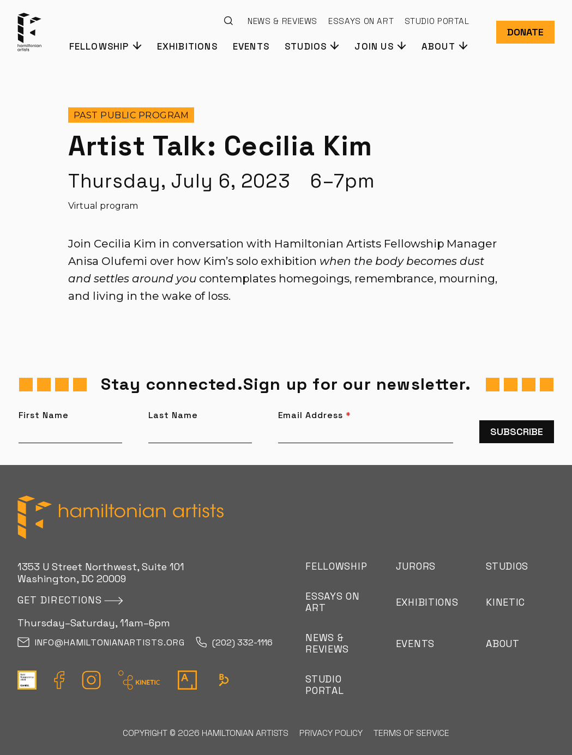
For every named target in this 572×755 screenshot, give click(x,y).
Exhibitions (187, 46)
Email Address (314, 415)
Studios (507, 566)
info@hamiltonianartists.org (101, 643)
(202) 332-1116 (234, 643)
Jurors (416, 566)
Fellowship (336, 566)
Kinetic (505, 602)
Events (251, 46)
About (503, 643)
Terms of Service (411, 733)
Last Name (173, 415)
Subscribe (516, 431)
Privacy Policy (331, 733)
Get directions (59, 600)
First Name (44, 415)
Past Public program (131, 115)
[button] (105, 46)
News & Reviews (282, 21)
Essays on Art (361, 21)
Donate (525, 32)
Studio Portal (437, 21)
